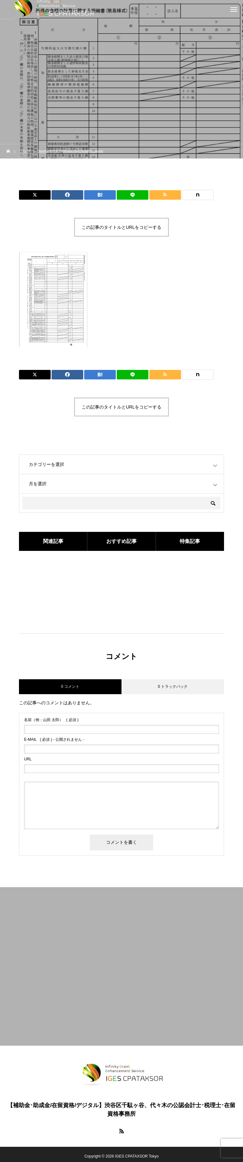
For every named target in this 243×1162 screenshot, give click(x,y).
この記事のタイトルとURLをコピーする (121, 227)
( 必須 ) (51, 720)
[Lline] (132, 195)
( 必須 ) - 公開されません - (54, 739)
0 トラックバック (173, 686)
